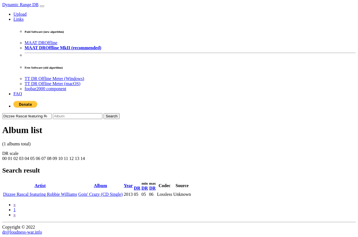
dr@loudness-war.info (22, 232)
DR (137, 188)
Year (128, 185)
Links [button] (18, 19)
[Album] (77, 116)
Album (100, 185)
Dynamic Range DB (20, 4)
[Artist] (27, 116)
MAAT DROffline (41, 42)
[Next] (14, 214)
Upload (20, 14)
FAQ (17, 93)
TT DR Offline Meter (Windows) (54, 78)
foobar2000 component (45, 88)
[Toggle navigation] (42, 6)
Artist (40, 185)
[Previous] (14, 204)
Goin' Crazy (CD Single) (100, 194)
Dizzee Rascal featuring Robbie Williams (40, 194)
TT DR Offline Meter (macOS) (52, 83)
